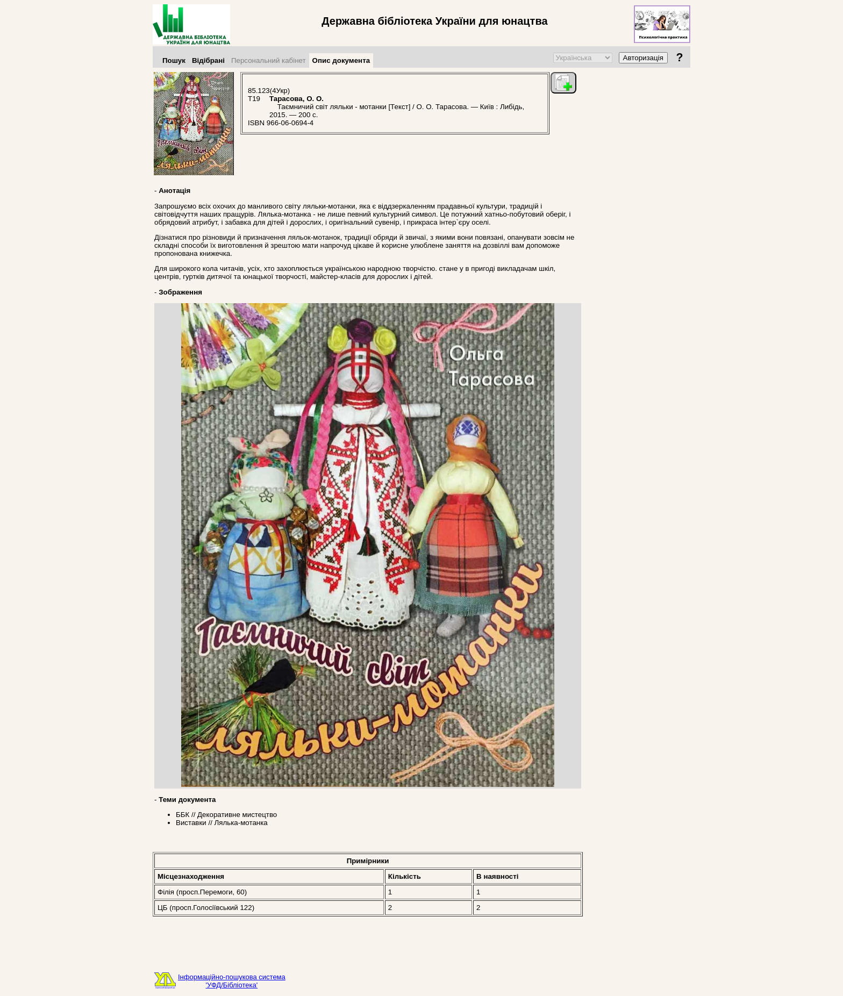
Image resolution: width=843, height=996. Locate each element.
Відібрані (208, 60)
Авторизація (643, 58)
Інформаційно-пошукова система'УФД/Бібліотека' (231, 981)
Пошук (173, 60)
